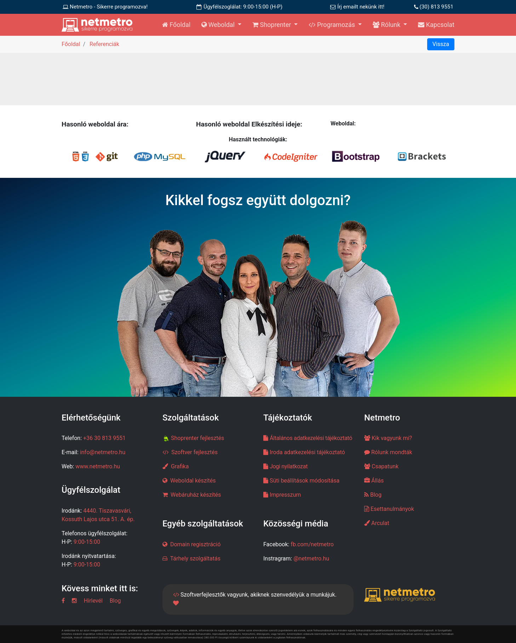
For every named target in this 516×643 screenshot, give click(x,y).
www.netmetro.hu (97, 466)
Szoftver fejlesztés (194, 452)
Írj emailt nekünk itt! (360, 7)
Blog (373, 494)
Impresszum (285, 494)
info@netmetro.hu (102, 452)
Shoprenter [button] (272, 24)
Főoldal (176, 24)
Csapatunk (381, 466)
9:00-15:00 (87, 541)
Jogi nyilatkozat (289, 466)
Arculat (376, 523)
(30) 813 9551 (436, 7)
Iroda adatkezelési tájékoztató (307, 452)
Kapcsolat (436, 24)
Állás (374, 480)
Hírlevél (93, 600)
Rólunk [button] (387, 24)
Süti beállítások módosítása (304, 480)
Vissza (440, 44)
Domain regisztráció (195, 544)
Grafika (180, 466)
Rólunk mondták (388, 452)
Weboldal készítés (193, 480)
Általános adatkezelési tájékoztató (311, 438)
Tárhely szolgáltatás (194, 558)
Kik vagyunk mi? (388, 438)
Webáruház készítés (196, 494)
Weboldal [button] (218, 24)
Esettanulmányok (389, 509)
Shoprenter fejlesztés (197, 438)
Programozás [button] (332, 24)
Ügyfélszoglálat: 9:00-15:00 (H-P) (242, 7)
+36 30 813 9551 (104, 438)
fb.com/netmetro (312, 544)
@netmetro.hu (311, 558)
